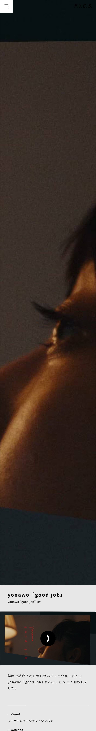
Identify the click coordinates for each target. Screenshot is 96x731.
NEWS (14, 654)
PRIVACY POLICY (21, 695)
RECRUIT (42, 670)
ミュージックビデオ (21, 255)
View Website (17, 239)
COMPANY (17, 670)
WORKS (32, 654)
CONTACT (66, 670)
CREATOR (17, 662)
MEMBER (55, 654)
